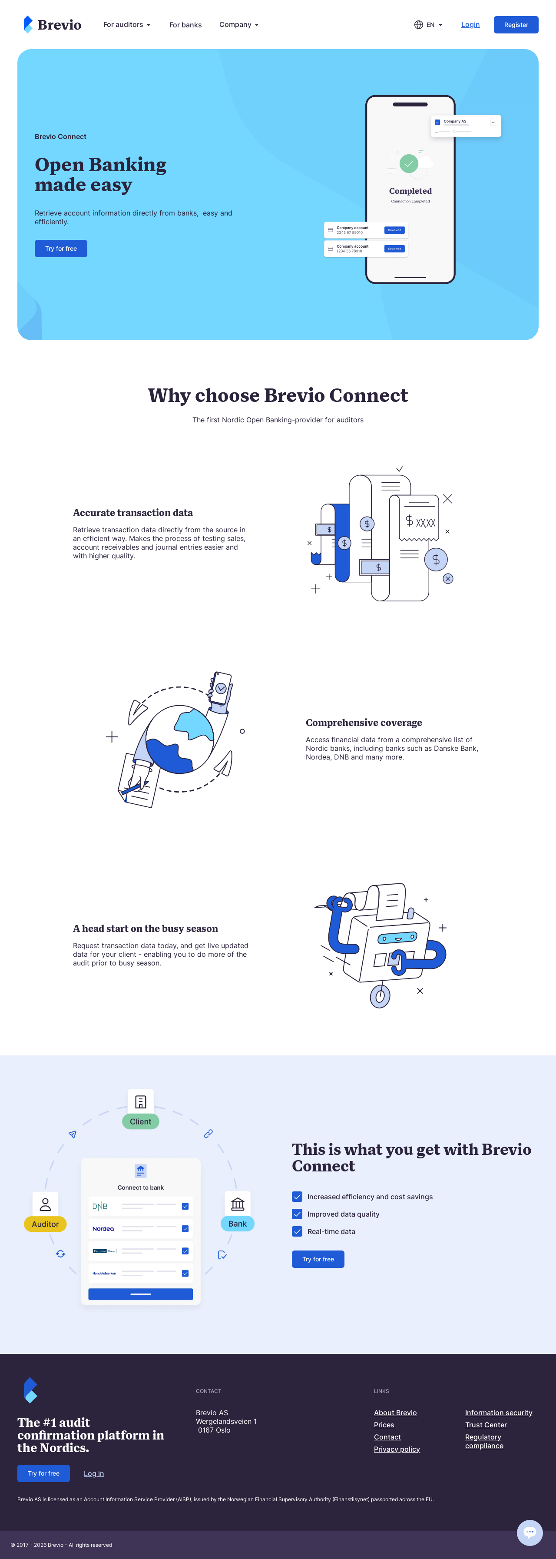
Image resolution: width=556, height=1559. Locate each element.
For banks (185, 25)
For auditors (127, 24)
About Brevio (395, 1412)
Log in (94, 1473)
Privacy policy (397, 1449)
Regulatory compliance (484, 1441)
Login (470, 24)
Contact (387, 1437)
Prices (384, 1424)
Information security (499, 1412)
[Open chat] (530, 1533)
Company (239, 24)
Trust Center (486, 1424)
